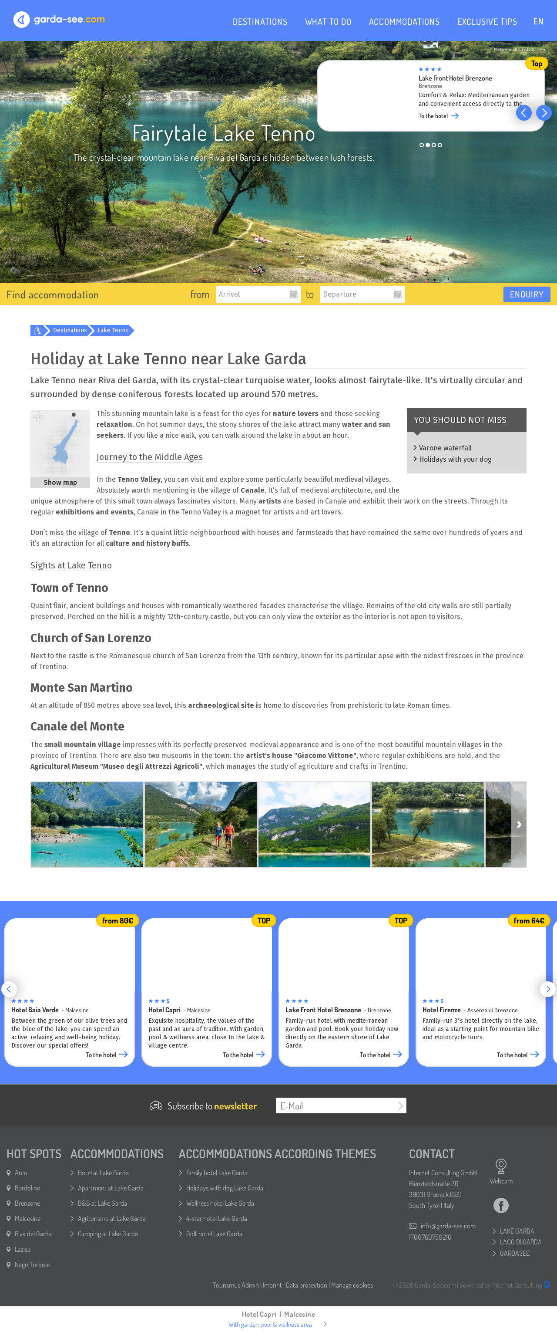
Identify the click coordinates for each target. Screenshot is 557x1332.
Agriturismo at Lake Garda (112, 1218)
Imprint (272, 1285)
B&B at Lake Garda (102, 1203)
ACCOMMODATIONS (404, 21)
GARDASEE (515, 1253)
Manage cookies (352, 1285)
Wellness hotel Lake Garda (220, 1203)
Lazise (22, 1249)
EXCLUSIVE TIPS (487, 21)
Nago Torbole (32, 1264)
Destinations (70, 330)
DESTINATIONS (260, 21)
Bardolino (27, 1187)
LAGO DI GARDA (521, 1241)
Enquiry (527, 294)
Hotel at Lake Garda (103, 1172)
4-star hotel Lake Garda (216, 1218)
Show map (60, 482)
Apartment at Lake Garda (111, 1187)
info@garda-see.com (448, 1225)
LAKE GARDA (517, 1231)
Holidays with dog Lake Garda (224, 1187)
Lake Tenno (113, 330)
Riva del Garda (33, 1233)
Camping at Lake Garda (108, 1233)
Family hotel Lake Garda (217, 1172)
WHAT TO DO (328, 21)
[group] (430, 98)
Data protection (306, 1285)
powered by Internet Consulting (505, 1285)
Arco (21, 1172)
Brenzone (27, 1203)
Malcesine (27, 1218)
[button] (524, 113)
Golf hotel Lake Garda (214, 1233)
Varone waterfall (445, 448)
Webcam (501, 1171)
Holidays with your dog (455, 459)
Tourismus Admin (236, 1285)
